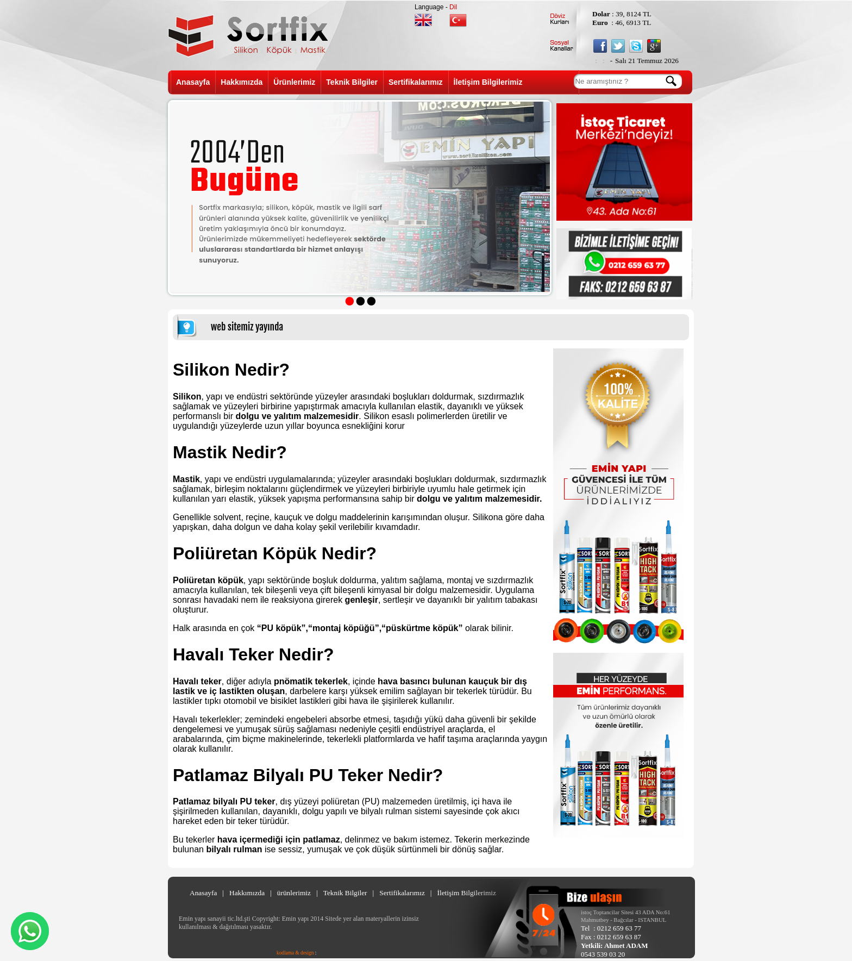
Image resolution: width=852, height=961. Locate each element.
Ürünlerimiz (294, 82)
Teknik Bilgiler (352, 82)
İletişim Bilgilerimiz (488, 82)
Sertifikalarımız (416, 82)
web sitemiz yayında (247, 327)
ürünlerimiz (294, 893)
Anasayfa (193, 82)
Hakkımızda (241, 82)
